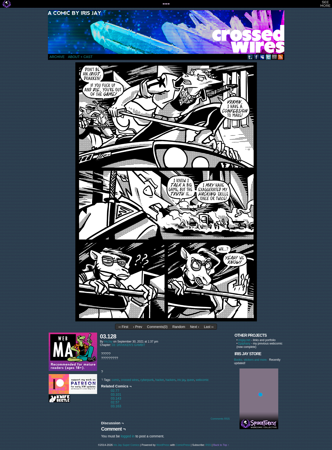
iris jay (181, 380)
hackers (170, 380)
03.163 (116, 406)
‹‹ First (123, 327)
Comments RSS (220, 418)
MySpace (262, 57)
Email (274, 57)
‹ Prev (137, 327)
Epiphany (244, 343)
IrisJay (108, 341)
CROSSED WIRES (168, 32)
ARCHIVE (57, 57)
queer (190, 380)
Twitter (268, 57)
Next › (194, 327)
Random (178, 327)
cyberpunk (147, 380)
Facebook (256, 57)
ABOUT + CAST (80, 57)
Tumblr (250, 57)
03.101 (116, 394)
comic (115, 380)
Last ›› (209, 327)
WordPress (163, 444)
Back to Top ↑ (221, 444)
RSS (281, 57)
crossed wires (130, 380)
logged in (128, 436)
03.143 (116, 398)
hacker (159, 380)
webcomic (202, 380)
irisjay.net (244, 340)
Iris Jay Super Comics (126, 444)
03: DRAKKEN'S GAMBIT (128, 345)
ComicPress (183, 444)
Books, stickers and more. (251, 359)
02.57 (115, 402)
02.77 (115, 391)
